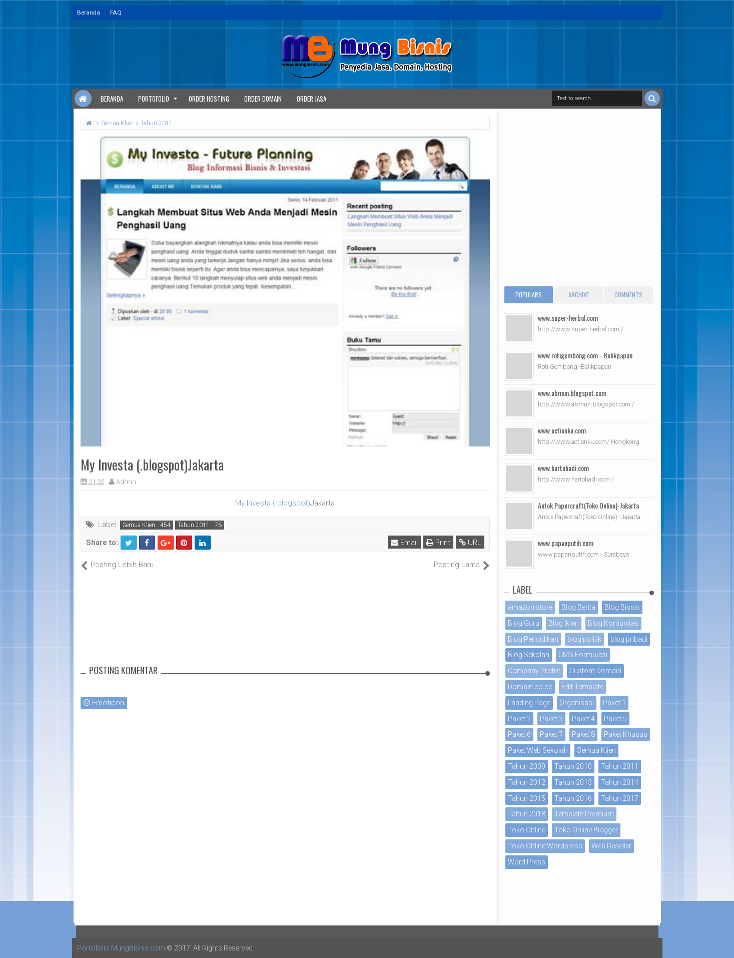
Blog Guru (523, 623)
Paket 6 (519, 734)
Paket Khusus (625, 734)
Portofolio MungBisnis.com (121, 948)
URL (470, 542)
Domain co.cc (530, 687)
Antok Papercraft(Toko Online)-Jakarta (588, 505)
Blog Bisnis (622, 607)
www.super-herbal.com (568, 317)
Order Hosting (209, 99)
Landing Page (529, 703)
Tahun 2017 (619, 798)
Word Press (526, 862)
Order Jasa (311, 99)
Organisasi (576, 703)
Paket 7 (551, 734)
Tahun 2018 (526, 814)
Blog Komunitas (613, 623)
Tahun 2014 (619, 782)
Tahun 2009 (526, 766)
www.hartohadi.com (563, 467)
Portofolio (153, 99)
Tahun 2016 (573, 798)
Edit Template (582, 687)
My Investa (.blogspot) (272, 503)
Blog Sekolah (528, 655)
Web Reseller (611, 846)
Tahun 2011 (194, 525)
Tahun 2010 (573, 766)
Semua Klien (139, 525)
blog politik (584, 639)
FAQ (116, 12)
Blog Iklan (563, 623)
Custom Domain (595, 671)
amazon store (530, 607)
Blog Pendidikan (533, 639)
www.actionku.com (562, 430)
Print (438, 542)
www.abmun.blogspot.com (572, 392)
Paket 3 (551, 719)
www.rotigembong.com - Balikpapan (585, 355)
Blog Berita (578, 607)
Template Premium (584, 814)
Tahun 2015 (526, 798)
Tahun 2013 (573, 782)
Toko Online (526, 830)
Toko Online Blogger (586, 830)
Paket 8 (583, 734)
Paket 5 (615, 719)
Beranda (88, 12)
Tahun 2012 (526, 782)
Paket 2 (519, 719)
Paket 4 (583, 719)
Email (404, 542)
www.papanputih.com (565, 543)
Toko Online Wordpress (545, 846)
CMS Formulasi (582, 655)
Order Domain (263, 99)
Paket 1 (614, 703)
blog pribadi (628, 639)
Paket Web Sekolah (538, 750)
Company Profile (534, 671)
